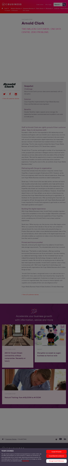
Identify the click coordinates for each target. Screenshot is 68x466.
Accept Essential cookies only (56, 456)
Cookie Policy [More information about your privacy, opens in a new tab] (25, 461)
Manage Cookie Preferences (56, 461)
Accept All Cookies (56, 452)
